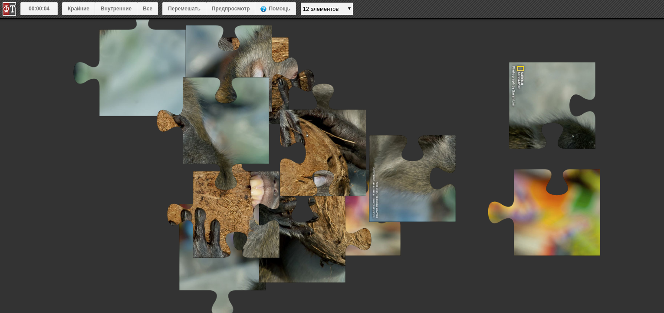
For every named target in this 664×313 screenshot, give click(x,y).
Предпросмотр (231, 9)
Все (147, 9)
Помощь (279, 9)
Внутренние (116, 9)
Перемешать (184, 9)
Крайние (78, 9)
